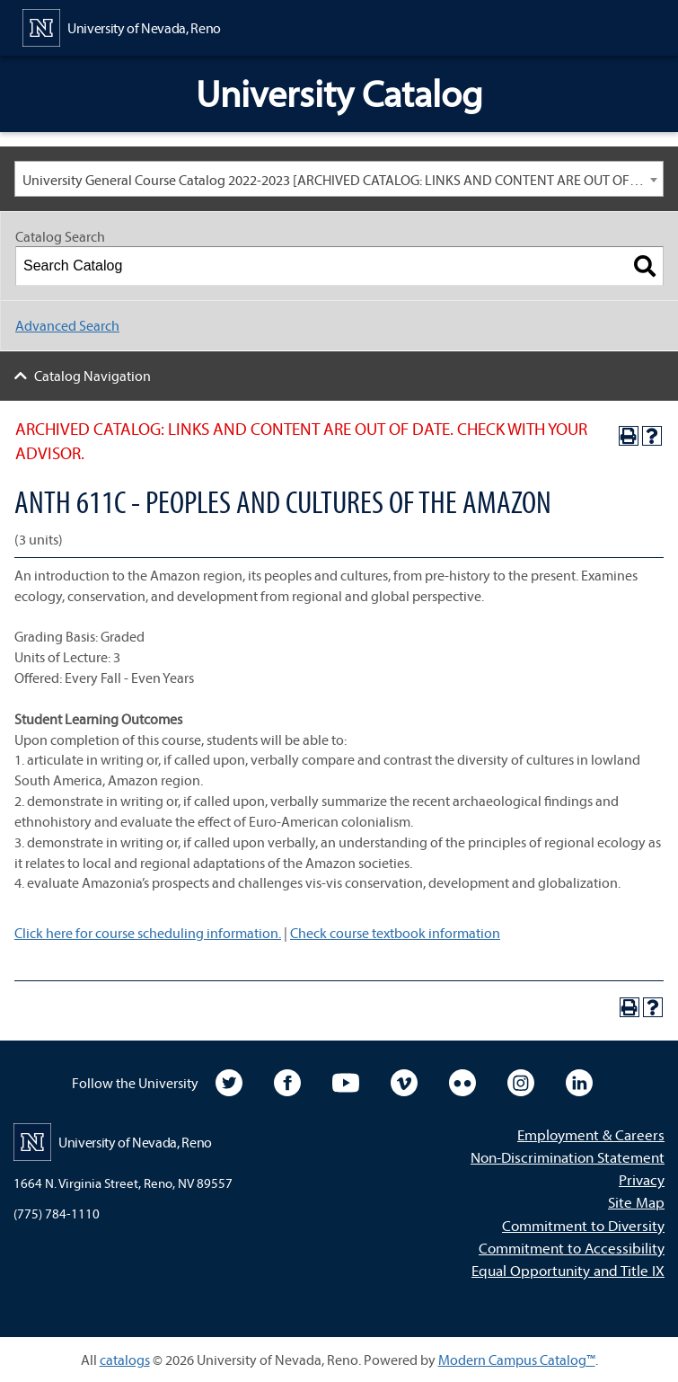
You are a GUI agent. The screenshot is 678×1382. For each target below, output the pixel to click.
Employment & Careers (591, 1134)
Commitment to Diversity (583, 1225)
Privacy (642, 1179)
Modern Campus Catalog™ (516, 1360)
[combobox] (339, 179)
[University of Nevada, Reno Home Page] (121, 26)
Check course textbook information (395, 933)
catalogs (125, 1360)
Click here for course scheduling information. (147, 933)
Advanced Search (67, 325)
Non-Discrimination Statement (568, 1156)
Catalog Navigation (92, 376)
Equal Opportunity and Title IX (568, 1270)
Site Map (636, 1201)
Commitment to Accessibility (572, 1247)
